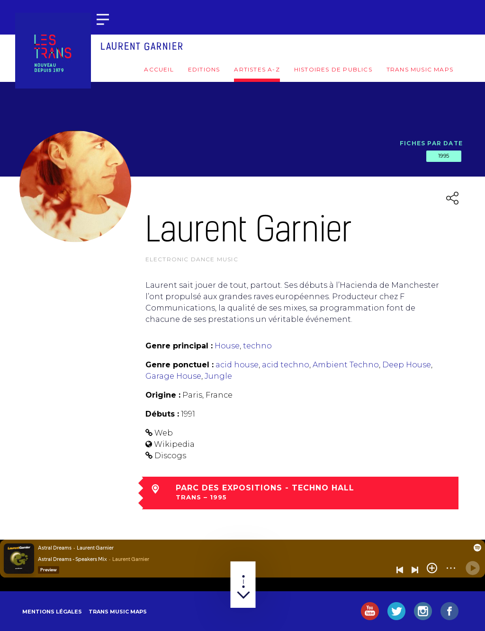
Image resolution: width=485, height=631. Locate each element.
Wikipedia (174, 444)
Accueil (158, 69)
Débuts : (162, 413)
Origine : (162, 395)
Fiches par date (431, 143)
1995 (443, 155)
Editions (204, 69)
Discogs (170, 455)
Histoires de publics (333, 69)
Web (163, 432)
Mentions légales (52, 611)
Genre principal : (179, 345)
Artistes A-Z (256, 69)
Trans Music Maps (419, 69)
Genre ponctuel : (179, 364)
